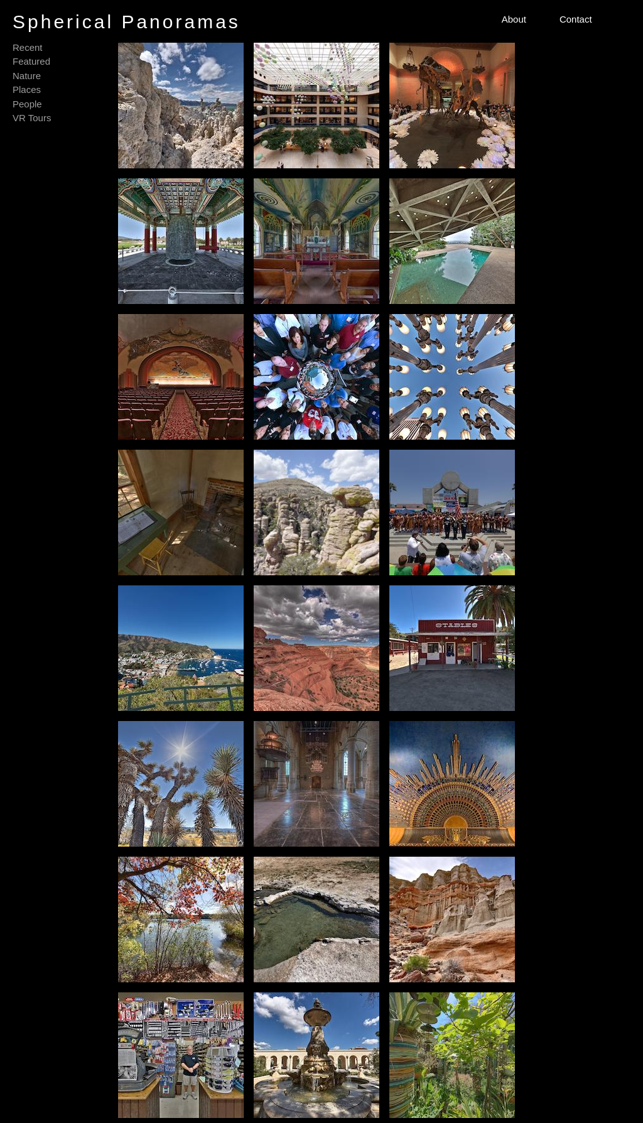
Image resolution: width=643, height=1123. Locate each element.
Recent (28, 47)
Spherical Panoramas (126, 21)
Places (27, 89)
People (27, 104)
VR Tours (32, 117)
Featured (31, 61)
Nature (27, 75)
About (514, 19)
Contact (575, 19)
